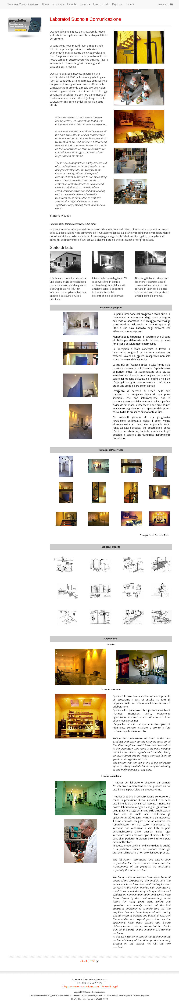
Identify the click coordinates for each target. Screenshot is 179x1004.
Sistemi (130, 4)
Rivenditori (165, 4)
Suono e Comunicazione (22, 4)
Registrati (117, 4)
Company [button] (58, 4)
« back (83, 961)
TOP (94, 961)
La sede (71, 4)
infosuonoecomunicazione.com (80, 986)
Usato (106, 4)
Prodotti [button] (84, 4)
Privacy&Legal (110, 986)
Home (45, 4)
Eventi (96, 4)
